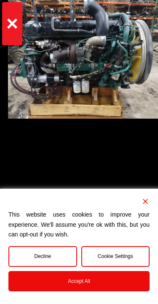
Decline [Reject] (42, 256)
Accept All (79, 281)
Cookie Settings (115, 256)
